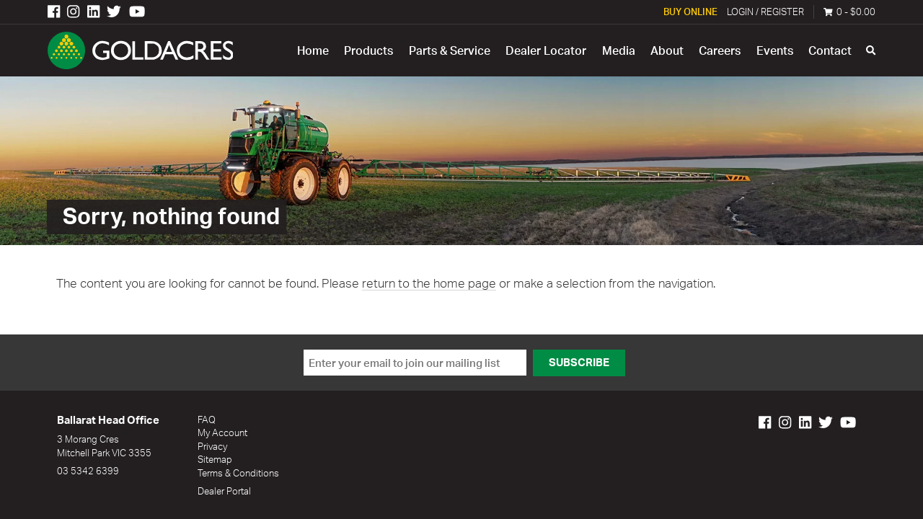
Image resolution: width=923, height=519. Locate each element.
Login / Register (765, 11)
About (667, 50)
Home (313, 50)
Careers (720, 50)
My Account (222, 432)
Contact (830, 50)
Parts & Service (449, 50)
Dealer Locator (545, 50)
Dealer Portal (224, 491)
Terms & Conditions (238, 473)
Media (618, 50)
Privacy (212, 446)
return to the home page (429, 282)
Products (368, 50)
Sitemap (215, 459)
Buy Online (690, 11)
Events (774, 50)
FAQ (207, 419)
